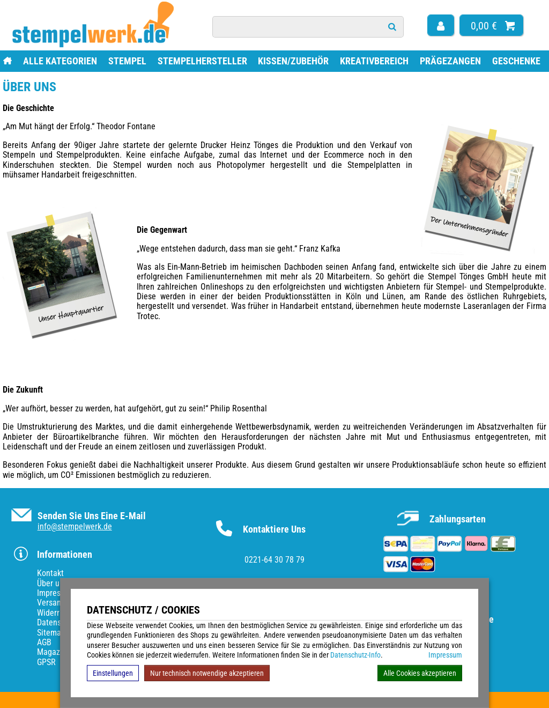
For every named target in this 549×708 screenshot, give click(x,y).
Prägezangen (450, 61)
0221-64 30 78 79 (274, 560)
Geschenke (516, 61)
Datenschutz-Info (355, 655)
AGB (44, 642)
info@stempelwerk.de (75, 526)
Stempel (127, 61)
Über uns (52, 583)
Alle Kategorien (60, 61)
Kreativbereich (374, 61)
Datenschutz (58, 622)
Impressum (445, 655)
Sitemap (51, 633)
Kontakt (50, 573)
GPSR (46, 662)
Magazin (51, 652)
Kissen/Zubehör (293, 61)
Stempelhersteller (202, 61)
